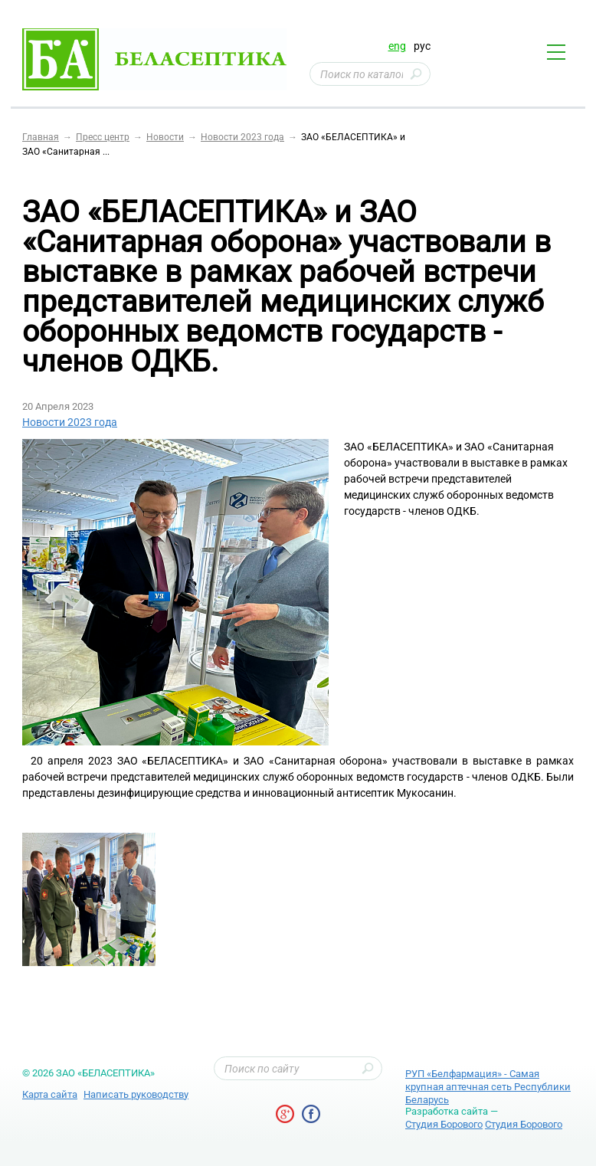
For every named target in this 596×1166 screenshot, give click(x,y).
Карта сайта (49, 1094)
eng (397, 46)
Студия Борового (444, 1124)
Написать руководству (136, 1094)
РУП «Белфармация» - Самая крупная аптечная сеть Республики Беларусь (488, 1086)
